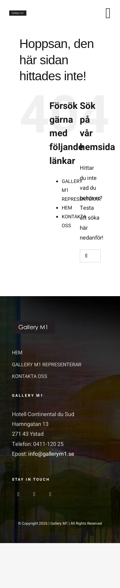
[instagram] (34, 494)
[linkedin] (50, 494)
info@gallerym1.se (51, 454)
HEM (67, 208)
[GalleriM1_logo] (17, 13)
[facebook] (18, 494)
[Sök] (86, 255)
